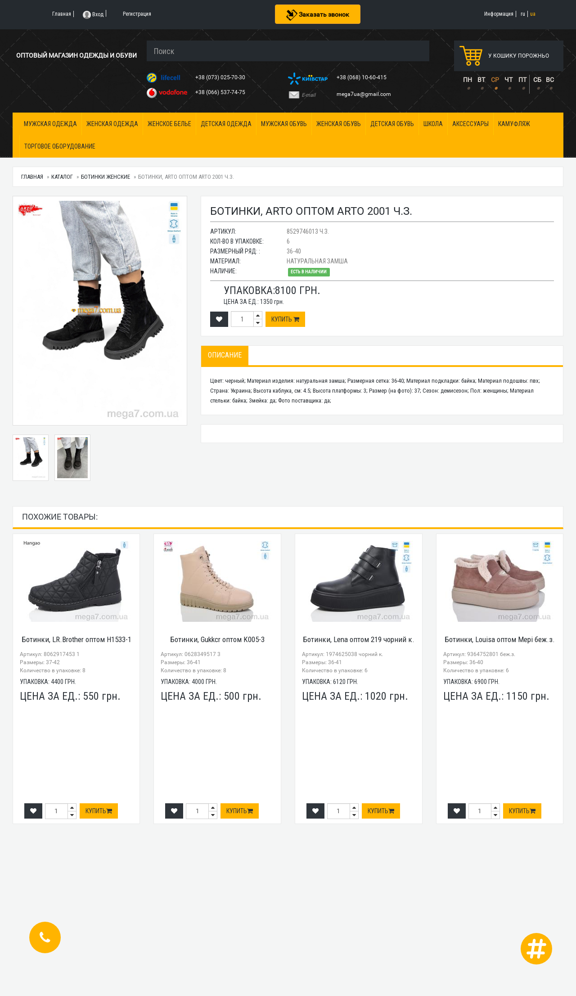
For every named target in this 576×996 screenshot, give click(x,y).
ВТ (481, 79)
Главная (32, 176)
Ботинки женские (105, 176)
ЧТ (508, 79)
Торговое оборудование (59, 146)
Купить (285, 319)
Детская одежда (226, 123)
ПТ (522, 79)
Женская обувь (338, 123)
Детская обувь (392, 123)
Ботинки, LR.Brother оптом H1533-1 (76, 639)
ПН (467, 79)
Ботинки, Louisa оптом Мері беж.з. (500, 639)
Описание (225, 355)
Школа (433, 123)
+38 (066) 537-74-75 (221, 92)
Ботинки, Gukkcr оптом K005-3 (217, 639)
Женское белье (169, 123)
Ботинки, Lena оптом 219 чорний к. (358, 639)
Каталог (62, 176)
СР (495, 79)
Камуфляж (514, 123)
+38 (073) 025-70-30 (221, 77)
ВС (550, 79)
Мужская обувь (284, 123)
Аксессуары (470, 123)
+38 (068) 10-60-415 (362, 77)
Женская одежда (112, 123)
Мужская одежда (50, 123)
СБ (537, 79)
